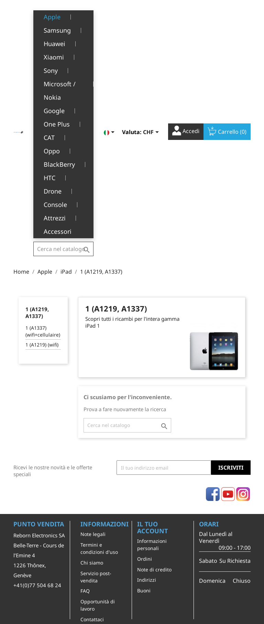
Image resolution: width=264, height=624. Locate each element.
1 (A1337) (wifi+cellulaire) (42, 155)
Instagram (243, 318)
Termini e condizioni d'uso (99, 373)
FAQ (85, 415)
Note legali (93, 358)
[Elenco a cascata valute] (152, 16)
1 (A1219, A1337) (37, 137)
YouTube (228, 318)
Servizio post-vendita (95, 401)
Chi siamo (91, 387)
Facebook (213, 318)
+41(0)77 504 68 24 (37, 409)
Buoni (144, 415)
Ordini (144, 383)
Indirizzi (146, 404)
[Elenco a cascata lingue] (110, 16)
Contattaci (92, 443)
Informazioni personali (152, 369)
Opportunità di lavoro (97, 429)
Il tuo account (152, 351)
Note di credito (154, 394)
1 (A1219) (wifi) (41, 169)
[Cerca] (63, 15)
